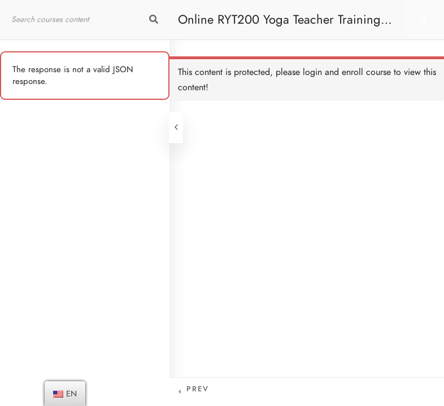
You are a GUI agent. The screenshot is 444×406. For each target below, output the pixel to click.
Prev (197, 389)
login (312, 72)
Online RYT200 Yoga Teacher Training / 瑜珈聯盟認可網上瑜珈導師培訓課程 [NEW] (284, 25)
